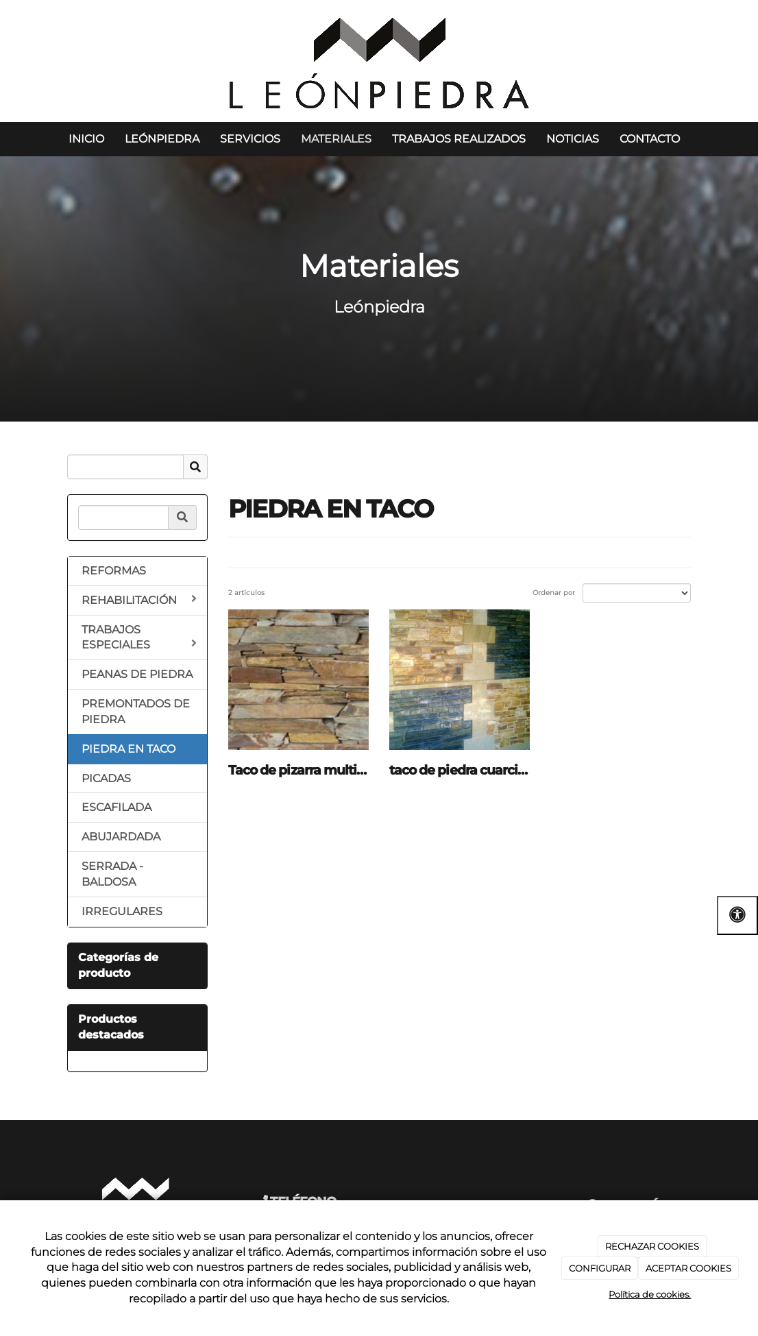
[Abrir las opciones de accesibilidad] (737, 915)
